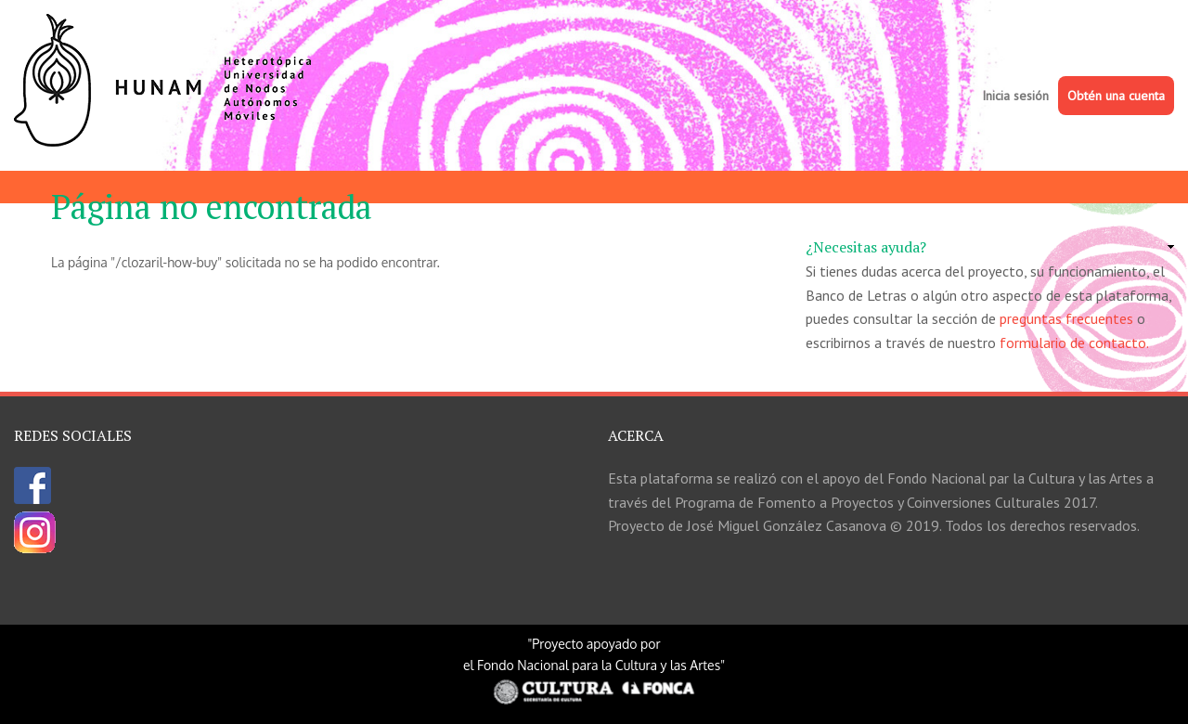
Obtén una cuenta (1116, 95)
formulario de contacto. (1074, 342)
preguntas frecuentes (1066, 318)
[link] (990, 248)
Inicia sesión (1015, 95)
